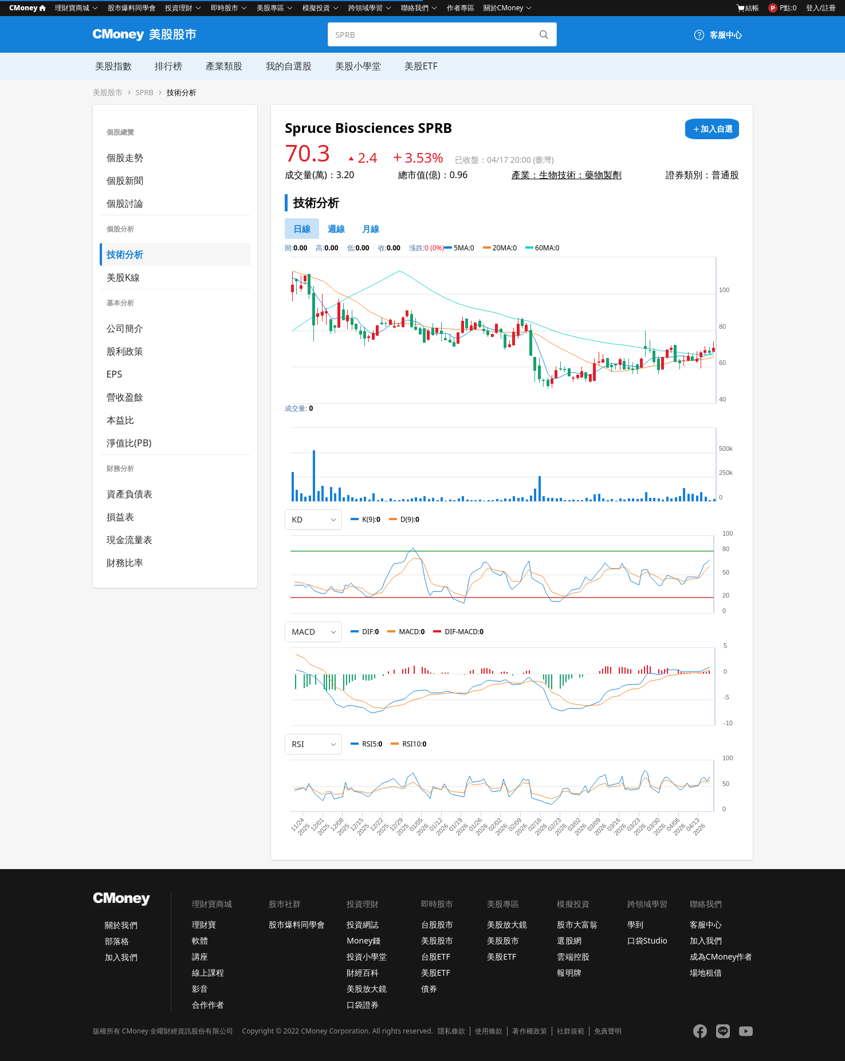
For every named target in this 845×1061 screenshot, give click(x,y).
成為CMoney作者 (721, 956)
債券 (429, 988)
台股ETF (435, 956)
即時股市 (224, 8)
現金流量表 (130, 539)
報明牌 (569, 972)
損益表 (121, 516)
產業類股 (221, 66)
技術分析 (181, 92)
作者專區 (460, 8)
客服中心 (706, 924)
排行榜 (166, 66)
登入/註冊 (821, 8)
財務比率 (125, 562)
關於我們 (121, 924)
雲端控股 (573, 956)
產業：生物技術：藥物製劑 (567, 174)
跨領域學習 (365, 8)
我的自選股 (285, 66)
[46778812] (336, 228)
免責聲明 (608, 1031)
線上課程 (208, 972)
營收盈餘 (125, 397)
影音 (200, 988)
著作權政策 (529, 1031)
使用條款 (488, 1031)
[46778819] (370, 228)
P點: (782, 8)
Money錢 (363, 940)
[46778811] (302, 228)
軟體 (200, 940)
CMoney (27, 8)
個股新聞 (125, 180)
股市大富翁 (577, 924)
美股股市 (108, 92)
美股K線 (123, 277)
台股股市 (437, 924)
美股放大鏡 (367, 988)
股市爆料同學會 (132, 8)
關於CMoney (504, 8)
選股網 (569, 940)
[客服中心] (717, 35)
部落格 (117, 941)
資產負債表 (130, 494)
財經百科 (363, 972)
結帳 (747, 8)
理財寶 (204, 924)
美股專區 (270, 8)
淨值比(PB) (129, 443)
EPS (115, 374)
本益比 (121, 420)
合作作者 (208, 1004)
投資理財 (178, 8)
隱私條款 (451, 1031)
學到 (635, 924)
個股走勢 (125, 157)
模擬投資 (316, 8)
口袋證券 (363, 1004)
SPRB (145, 92)
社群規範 (570, 1031)
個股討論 (125, 203)
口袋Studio (647, 940)
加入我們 (121, 957)
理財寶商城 (72, 8)
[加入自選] (712, 129)
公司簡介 (125, 328)
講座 (200, 956)
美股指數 (111, 66)
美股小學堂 (354, 66)
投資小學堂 (367, 956)
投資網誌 (363, 924)
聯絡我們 (415, 8)
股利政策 (125, 351)
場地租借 (706, 972)
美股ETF (416, 66)
